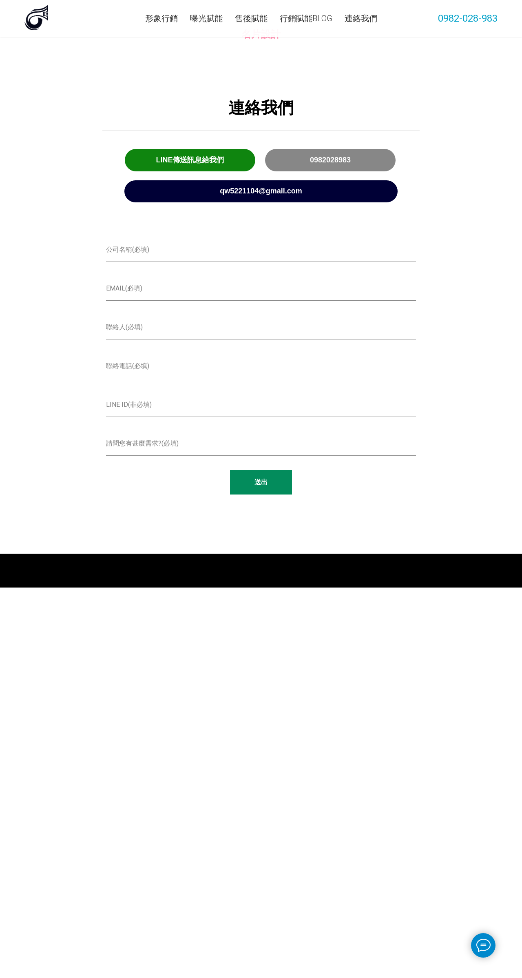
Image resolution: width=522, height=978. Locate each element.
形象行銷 (161, 18)
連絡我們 (361, 18)
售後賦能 (251, 18)
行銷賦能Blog (306, 18)
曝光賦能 (206, 18)
